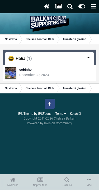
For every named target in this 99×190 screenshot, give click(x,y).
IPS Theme (25, 114)
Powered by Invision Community (49, 123)
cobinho (25, 70)
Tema (60, 114)
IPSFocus (44, 114)
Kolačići (75, 114)
